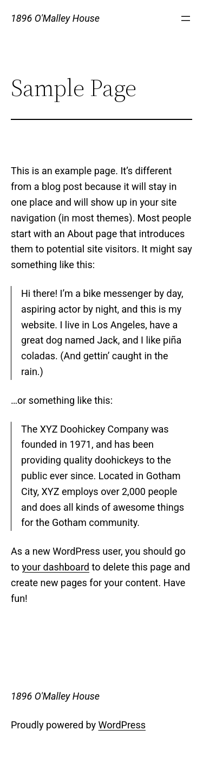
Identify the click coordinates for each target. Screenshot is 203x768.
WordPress (122, 725)
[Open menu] (185, 18)
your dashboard (55, 567)
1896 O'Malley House (55, 18)
